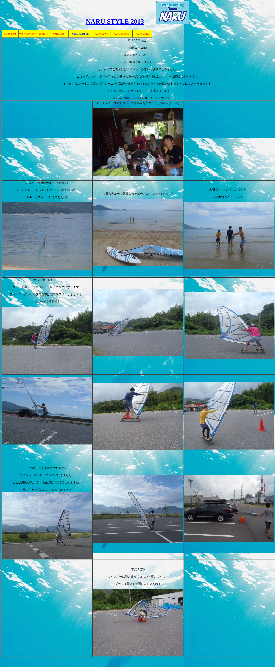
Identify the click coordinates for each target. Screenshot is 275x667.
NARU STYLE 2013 (115, 21)
